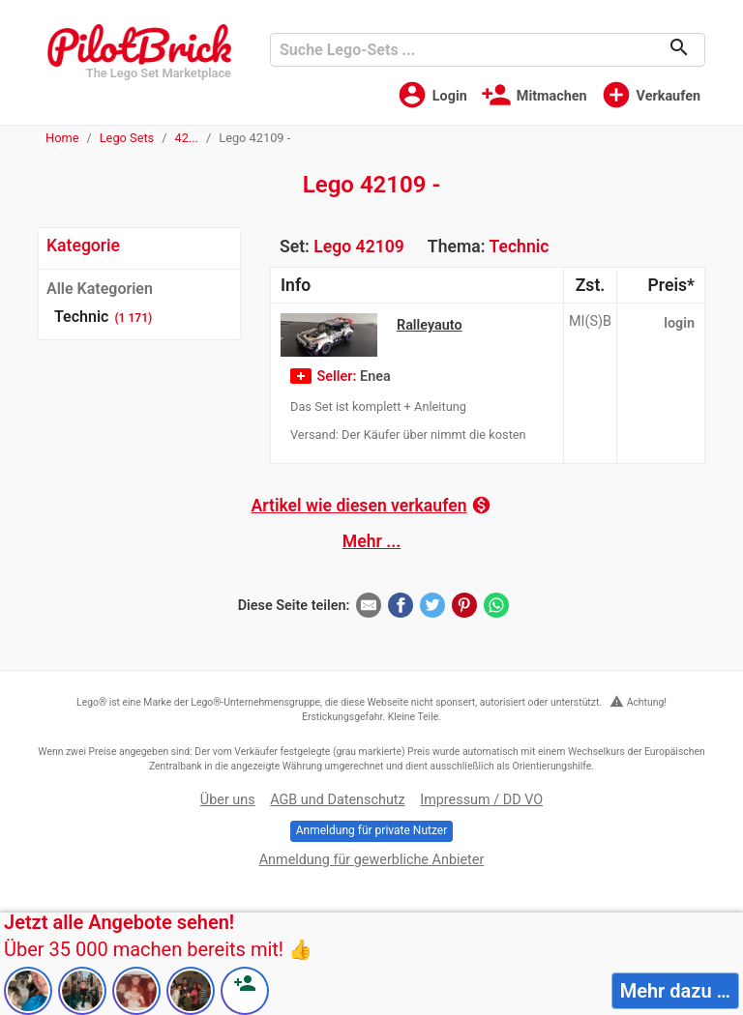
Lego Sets (127, 137)
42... (186, 137)
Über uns (227, 800)
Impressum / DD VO (481, 800)
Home (61, 137)
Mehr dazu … (675, 990)
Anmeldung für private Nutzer (371, 830)
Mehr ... (371, 541)
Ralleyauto (429, 325)
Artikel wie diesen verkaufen (372, 505)
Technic (519, 246)
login (679, 323)
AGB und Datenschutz (337, 800)
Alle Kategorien (99, 288)
